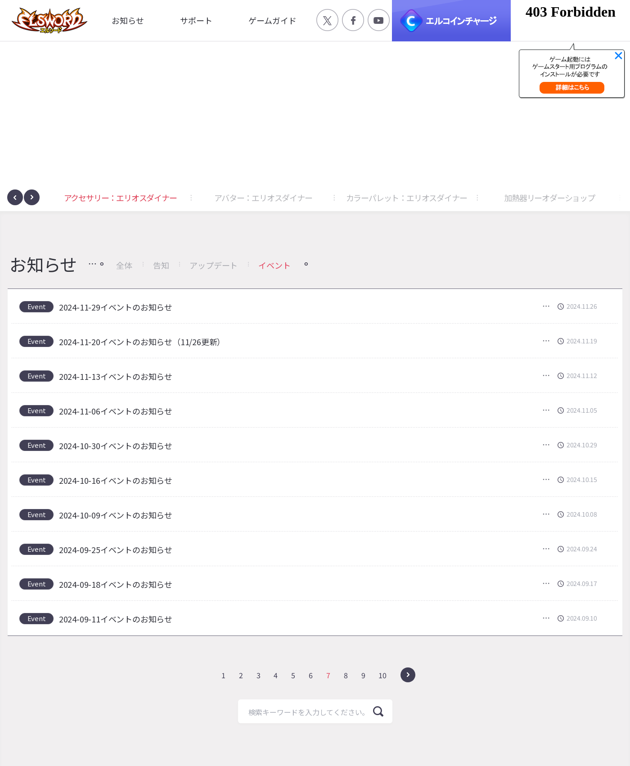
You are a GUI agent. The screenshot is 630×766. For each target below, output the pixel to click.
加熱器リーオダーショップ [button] (549, 197)
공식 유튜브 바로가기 (379, 20)
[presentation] (15, 197)
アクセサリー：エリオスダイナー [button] (120, 197)
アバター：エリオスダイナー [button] (263, 197)
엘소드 (47, 20)
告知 (161, 265)
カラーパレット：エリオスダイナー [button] (406, 197)
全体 (124, 265)
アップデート (213, 265)
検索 (378, 711)
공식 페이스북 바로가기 (353, 20)
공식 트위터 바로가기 (327, 20)
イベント (274, 265)
